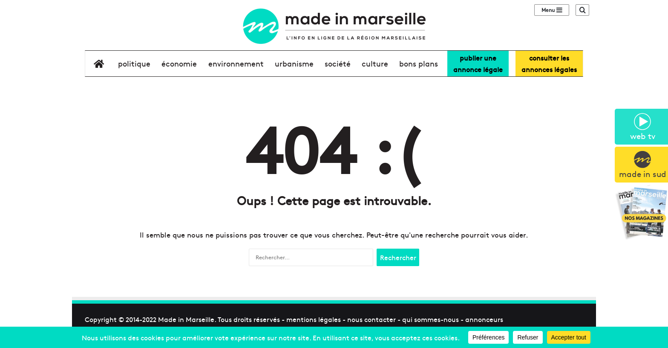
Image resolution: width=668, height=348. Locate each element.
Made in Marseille (186, 319)
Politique (134, 63)
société (338, 63)
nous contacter (371, 319)
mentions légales (313, 319)
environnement (236, 63)
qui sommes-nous (430, 319)
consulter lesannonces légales (549, 63)
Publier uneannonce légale (478, 63)
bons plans (418, 63)
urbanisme (294, 63)
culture (375, 63)
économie (179, 63)
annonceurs (484, 319)
